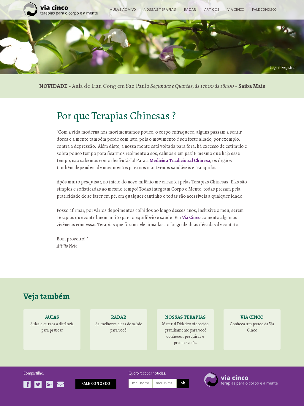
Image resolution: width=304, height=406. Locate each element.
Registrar (288, 68)
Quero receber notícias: (147, 373)
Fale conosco (264, 9)
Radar (190, 9)
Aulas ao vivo (123, 9)
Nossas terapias (160, 9)
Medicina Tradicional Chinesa (180, 160)
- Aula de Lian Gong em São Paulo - (152, 86)
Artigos (212, 9)
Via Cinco (235, 9)
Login (274, 68)
